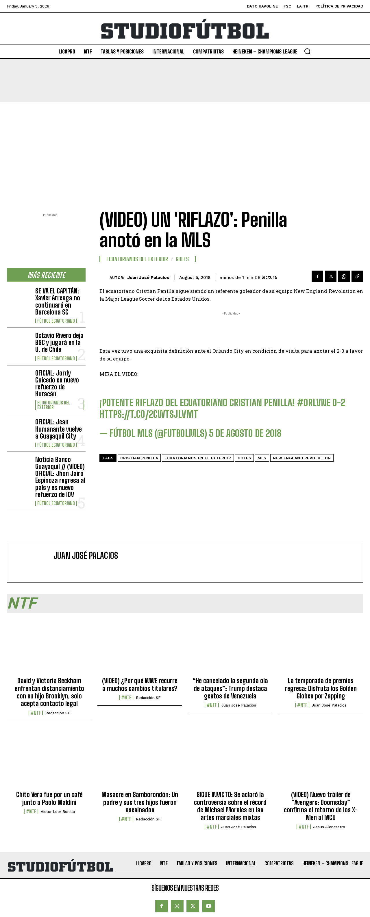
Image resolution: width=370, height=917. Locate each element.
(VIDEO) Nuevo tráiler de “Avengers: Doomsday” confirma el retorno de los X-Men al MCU (321, 806)
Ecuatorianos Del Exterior (53, 405)
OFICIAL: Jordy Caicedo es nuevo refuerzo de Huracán (57, 383)
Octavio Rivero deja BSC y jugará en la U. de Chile (59, 342)
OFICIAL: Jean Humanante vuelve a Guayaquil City (58, 429)
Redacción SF (57, 713)
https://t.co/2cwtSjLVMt (148, 414)
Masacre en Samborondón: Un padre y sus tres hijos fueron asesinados (139, 802)
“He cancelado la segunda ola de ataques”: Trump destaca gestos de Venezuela (230, 688)
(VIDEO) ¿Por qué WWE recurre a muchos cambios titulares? (139, 684)
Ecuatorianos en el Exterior (197, 458)
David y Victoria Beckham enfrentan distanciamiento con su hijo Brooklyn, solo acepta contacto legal (49, 692)
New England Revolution (302, 458)
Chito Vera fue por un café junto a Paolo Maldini (49, 798)
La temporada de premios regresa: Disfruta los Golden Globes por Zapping (321, 688)
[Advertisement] (185, 145)
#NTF (36, 713)
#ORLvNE (313, 402)
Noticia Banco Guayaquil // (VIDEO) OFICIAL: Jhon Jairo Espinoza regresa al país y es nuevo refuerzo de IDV (60, 477)
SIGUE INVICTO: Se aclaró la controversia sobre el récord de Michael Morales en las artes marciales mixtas (230, 806)
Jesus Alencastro (329, 827)
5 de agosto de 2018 (245, 433)
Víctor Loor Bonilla (58, 811)
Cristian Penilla (139, 458)
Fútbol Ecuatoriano (56, 321)
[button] (307, 51)
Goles (182, 259)
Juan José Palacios (148, 277)
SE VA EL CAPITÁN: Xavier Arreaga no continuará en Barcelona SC (57, 301)
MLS (262, 458)
